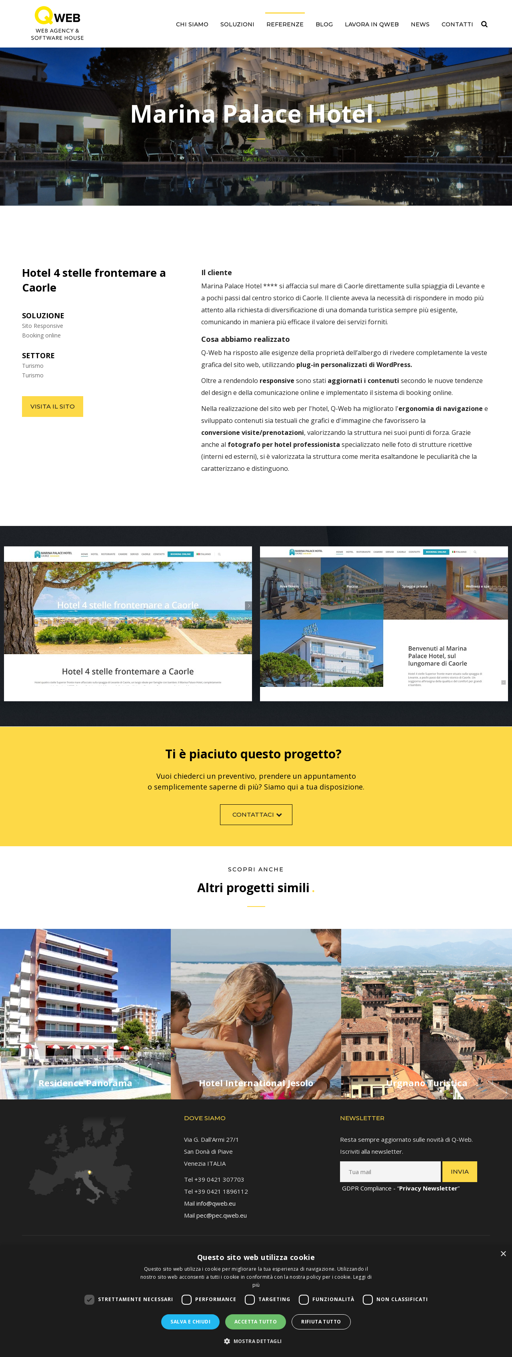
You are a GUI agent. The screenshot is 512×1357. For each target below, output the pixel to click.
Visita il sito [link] (52, 406)
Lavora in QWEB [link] (372, 24)
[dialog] (256, 1301)
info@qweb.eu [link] (216, 1194)
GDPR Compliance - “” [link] (401, 1179)
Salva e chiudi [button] (190, 1321)
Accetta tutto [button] (255, 1321)
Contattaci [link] (258, 822)
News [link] (420, 24)
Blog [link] (324, 24)
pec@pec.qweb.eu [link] (221, 1206)
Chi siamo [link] (192, 24)
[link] (57, 23)
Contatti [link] (457, 24)
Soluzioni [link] (237, 24)
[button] (256, 1341)
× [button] (503, 1254)
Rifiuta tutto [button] (321, 1321)
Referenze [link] (285, 24)
